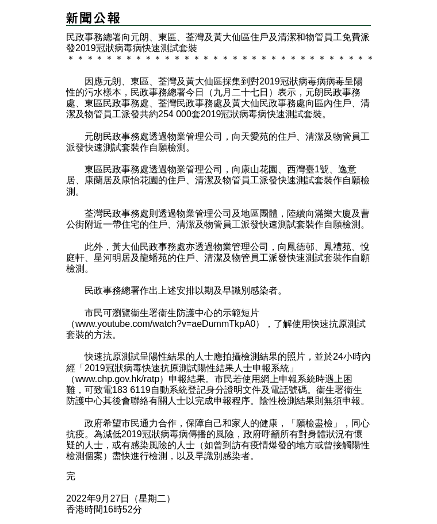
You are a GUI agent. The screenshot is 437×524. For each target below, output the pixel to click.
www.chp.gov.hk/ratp (117, 379)
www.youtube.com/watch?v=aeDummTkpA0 (165, 324)
